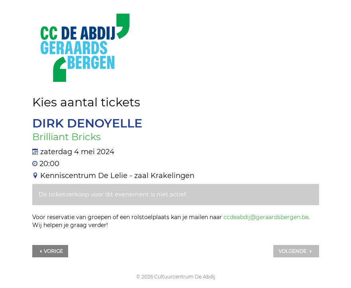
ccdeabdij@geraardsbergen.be (266, 217)
